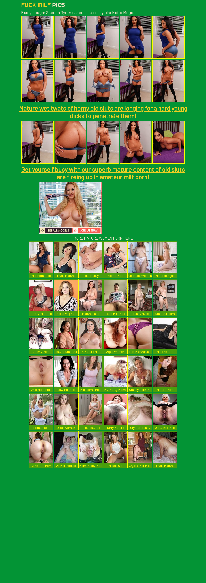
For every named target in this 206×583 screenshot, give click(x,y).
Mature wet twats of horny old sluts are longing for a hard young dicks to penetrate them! (103, 111)
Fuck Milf (43, 4)
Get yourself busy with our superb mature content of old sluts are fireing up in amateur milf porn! (103, 173)
